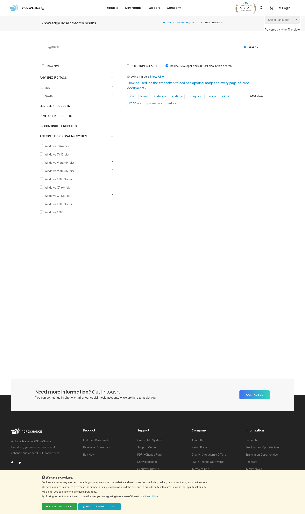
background (195, 96)
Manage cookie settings (99, 506)
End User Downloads (96, 440)
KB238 (225, 96)
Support (154, 8)
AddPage (177, 96)
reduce (172, 103)
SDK (48, 88)
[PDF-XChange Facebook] (14, 463)
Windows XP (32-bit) (59, 196)
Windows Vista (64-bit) (60, 163)
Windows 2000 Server (59, 204)
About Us (197, 440)
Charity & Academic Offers (209, 454)
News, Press (200, 447)
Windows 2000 (55, 212)
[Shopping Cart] (271, 8)
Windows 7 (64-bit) (58, 146)
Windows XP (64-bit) (59, 187)
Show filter (52, 66)
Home (167, 22)
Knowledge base (188, 22)
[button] (74, 78)
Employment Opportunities (263, 447)
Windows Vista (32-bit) (60, 171)
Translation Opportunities (262, 454)
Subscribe (252, 440)
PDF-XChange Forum (150, 454)
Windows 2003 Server (59, 179)
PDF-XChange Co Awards (208, 462)
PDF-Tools (135, 103)
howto (50, 96)
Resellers (251, 462)
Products (111, 8)
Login (284, 7)
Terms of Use (200, 469)
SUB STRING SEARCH (144, 66)
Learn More (151, 496)
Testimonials (254, 469)
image (212, 96)
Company (174, 8)
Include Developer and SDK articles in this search (201, 66)
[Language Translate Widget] (282, 20)
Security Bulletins (148, 469)
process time (154, 103)
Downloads (133, 8)
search (251, 47)
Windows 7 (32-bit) (58, 154)
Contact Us (254, 395)
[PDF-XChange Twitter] (21, 463)
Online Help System (149, 440)
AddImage (160, 96)
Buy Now (89, 454)
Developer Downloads (97, 447)
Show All (157, 77)
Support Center (147, 447)
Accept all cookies (59, 506)
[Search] (261, 8)
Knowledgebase (147, 462)
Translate (290, 29)
